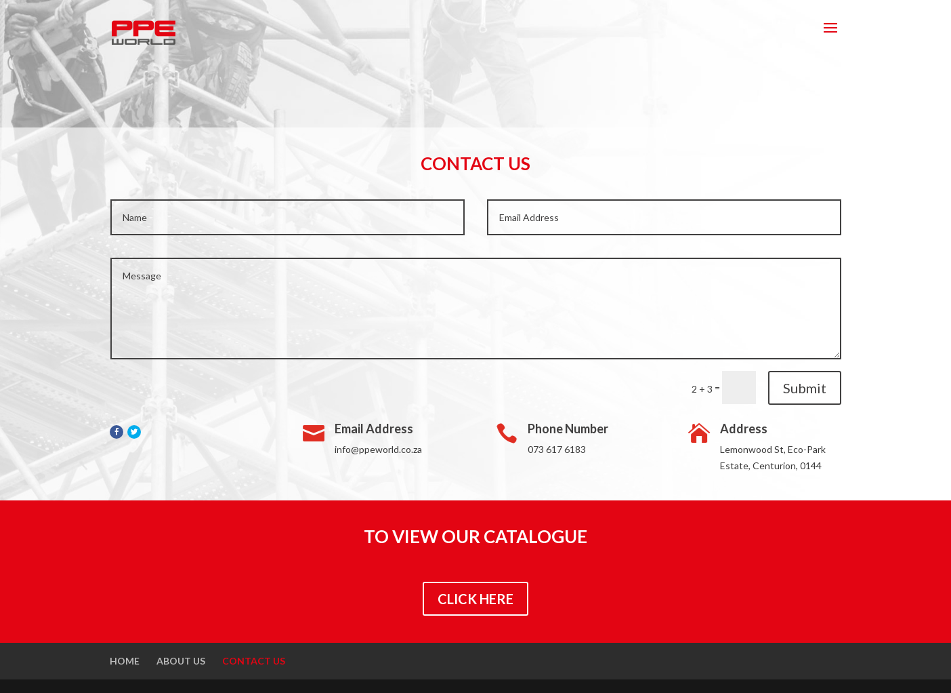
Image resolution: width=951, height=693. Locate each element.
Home (125, 661)
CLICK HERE (475, 599)
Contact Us (253, 661)
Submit (804, 388)
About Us (180, 661)
